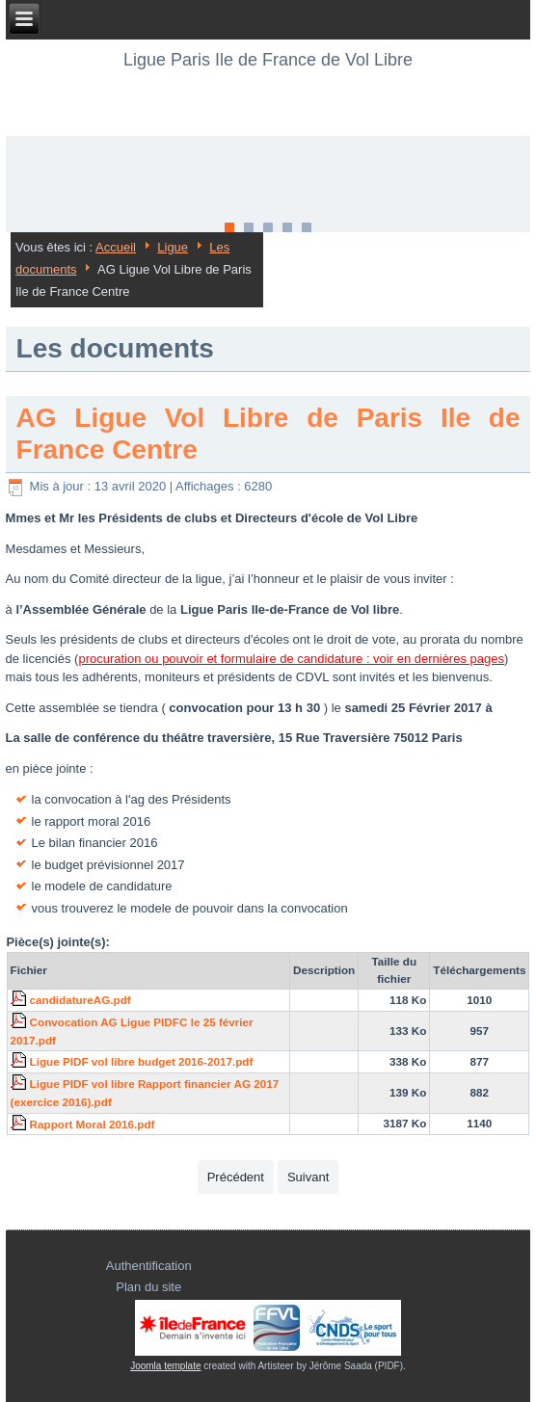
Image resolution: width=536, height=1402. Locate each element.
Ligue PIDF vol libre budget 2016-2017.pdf (142, 1061)
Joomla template (165, 1366)
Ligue (172, 247)
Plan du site (148, 1287)
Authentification (149, 1265)
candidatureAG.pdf (80, 999)
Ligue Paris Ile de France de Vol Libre (268, 59)
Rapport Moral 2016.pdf (92, 1124)
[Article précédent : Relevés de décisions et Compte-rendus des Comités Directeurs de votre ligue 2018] (236, 1177)
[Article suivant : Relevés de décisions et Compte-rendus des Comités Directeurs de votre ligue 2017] (308, 1177)
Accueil (115, 247)
